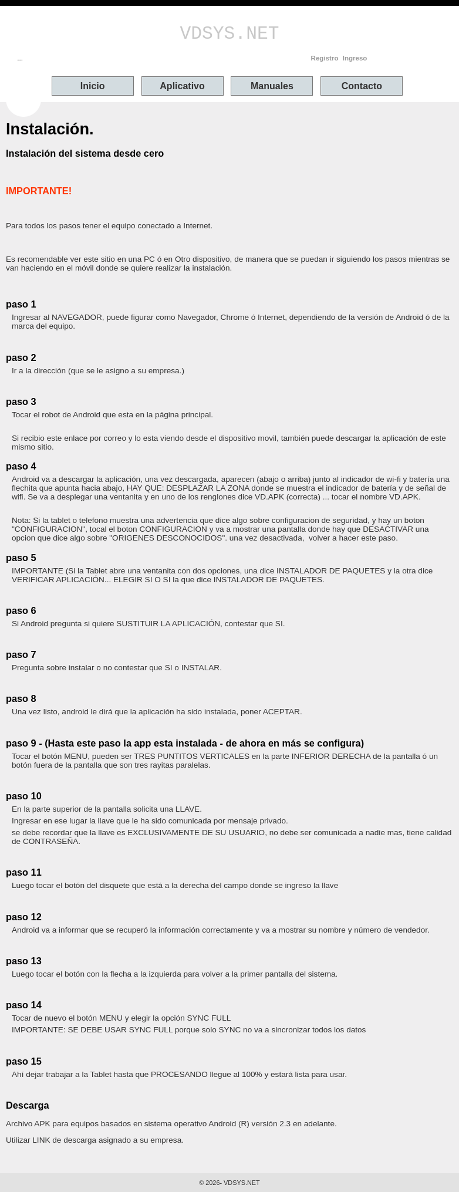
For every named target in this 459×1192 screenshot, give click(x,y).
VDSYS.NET (229, 33)
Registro (325, 58)
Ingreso (355, 58)
